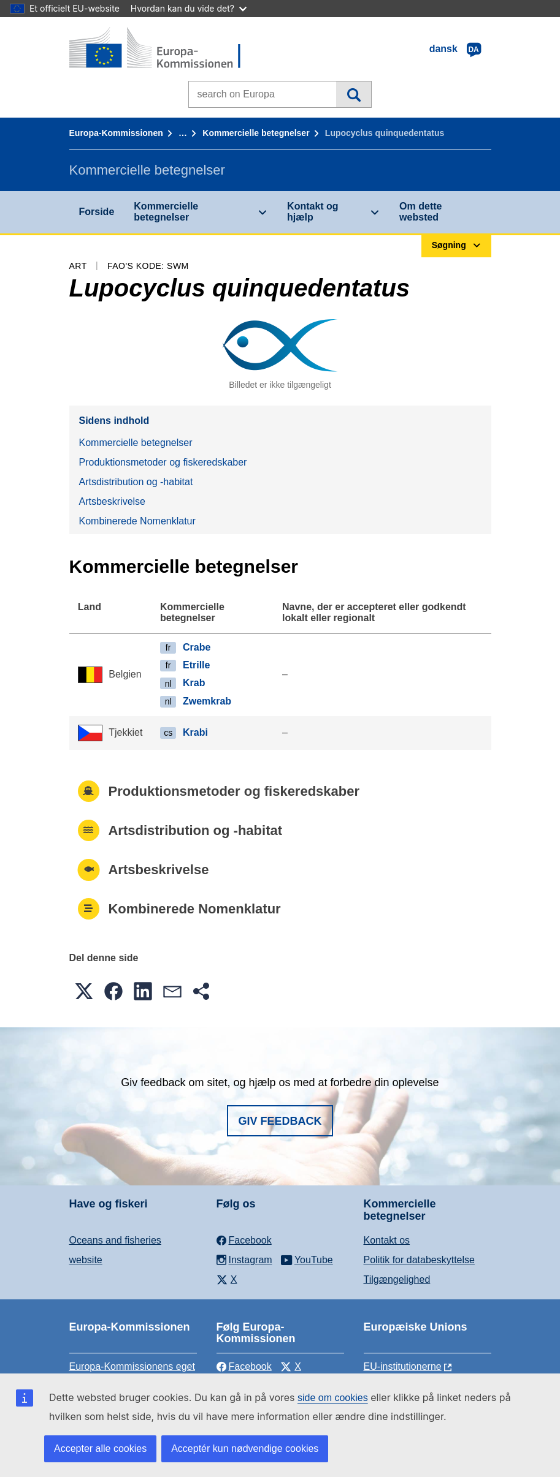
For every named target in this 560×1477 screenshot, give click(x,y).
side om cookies (332, 1397)
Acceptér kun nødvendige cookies (244, 1448)
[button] (84, 991)
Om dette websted (420, 211)
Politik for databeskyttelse (419, 1260)
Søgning (353, 94)
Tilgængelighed (397, 1279)
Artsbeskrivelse (112, 501)
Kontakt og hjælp (313, 211)
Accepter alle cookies (100, 1448)
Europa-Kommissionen (116, 133)
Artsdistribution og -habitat (136, 482)
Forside (97, 211)
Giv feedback (279, 1121)
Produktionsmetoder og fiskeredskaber (163, 462)
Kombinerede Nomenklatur (137, 521)
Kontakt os (387, 1240)
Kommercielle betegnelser (255, 133)
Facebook (244, 1366)
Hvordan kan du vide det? (189, 8)
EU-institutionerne (403, 1366)
